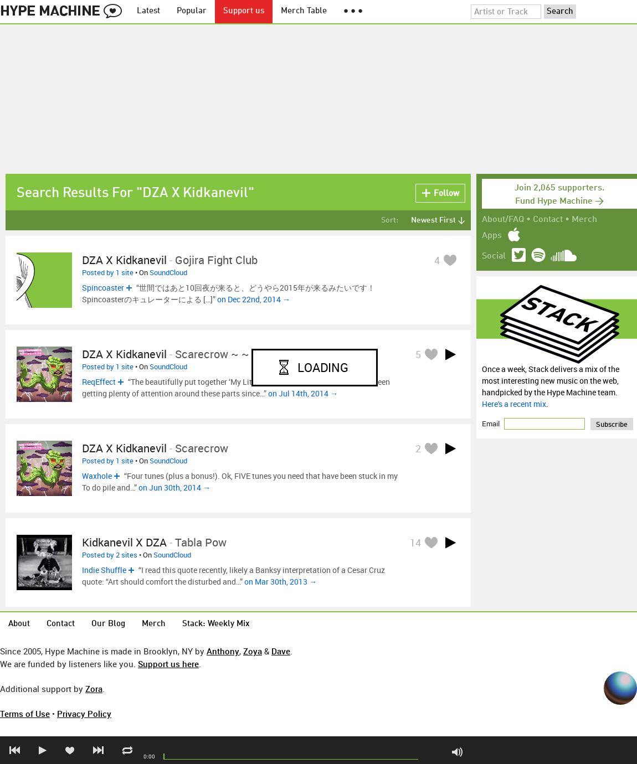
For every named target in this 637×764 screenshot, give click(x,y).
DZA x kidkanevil (124, 259)
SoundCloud (168, 272)
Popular (192, 11)
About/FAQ (503, 219)
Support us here (168, 663)
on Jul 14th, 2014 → (303, 393)
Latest (148, 11)
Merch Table (304, 11)
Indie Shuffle (104, 570)
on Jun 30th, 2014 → (174, 487)
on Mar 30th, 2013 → (280, 581)
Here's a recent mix (514, 404)
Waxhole (97, 476)
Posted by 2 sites (109, 555)
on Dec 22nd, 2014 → (253, 299)
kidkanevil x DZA (124, 542)
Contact (548, 219)
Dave (280, 651)
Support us (243, 11)
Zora (93, 688)
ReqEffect (99, 381)
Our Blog (108, 624)
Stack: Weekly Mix (216, 624)
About (19, 624)
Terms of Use (25, 713)
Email (491, 424)
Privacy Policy (84, 713)
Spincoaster (103, 287)
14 (415, 543)
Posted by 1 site (107, 272)
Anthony (223, 651)
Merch (584, 219)
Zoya (252, 651)
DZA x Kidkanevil (124, 354)
